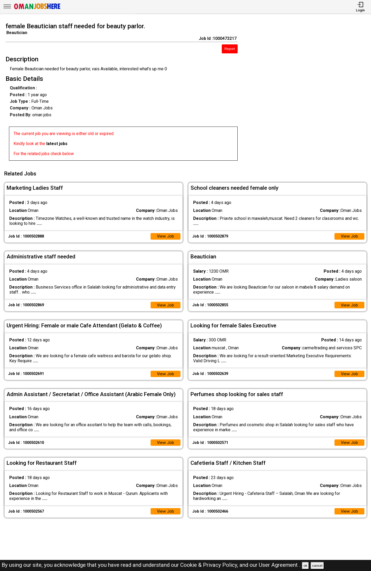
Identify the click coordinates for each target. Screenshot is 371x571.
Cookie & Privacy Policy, (209, 565)
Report (229, 49)
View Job (165, 235)
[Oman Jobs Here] (37, 9)
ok (305, 566)
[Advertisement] (308, 93)
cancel (317, 566)
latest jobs (56, 143)
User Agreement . (279, 565)
